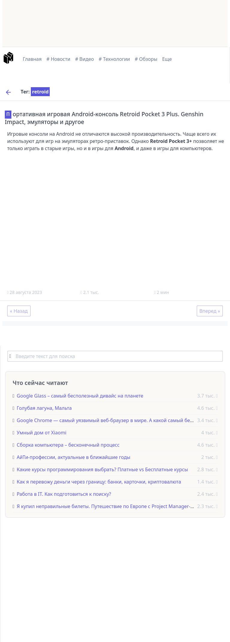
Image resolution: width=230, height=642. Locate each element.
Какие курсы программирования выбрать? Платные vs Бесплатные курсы (102, 469)
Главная (32, 59)
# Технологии (114, 59)
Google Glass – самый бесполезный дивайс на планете (80, 395)
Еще (167, 59)
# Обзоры (146, 59)
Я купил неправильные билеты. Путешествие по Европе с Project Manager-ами (108, 506)
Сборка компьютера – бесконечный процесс (68, 444)
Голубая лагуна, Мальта (44, 407)
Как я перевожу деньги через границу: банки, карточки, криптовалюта (99, 481)
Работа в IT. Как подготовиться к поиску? (64, 493)
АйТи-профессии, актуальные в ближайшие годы (73, 457)
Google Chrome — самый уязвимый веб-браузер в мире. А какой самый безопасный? (116, 420)
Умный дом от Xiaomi (41, 432)
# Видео (84, 59)
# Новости (58, 59)
